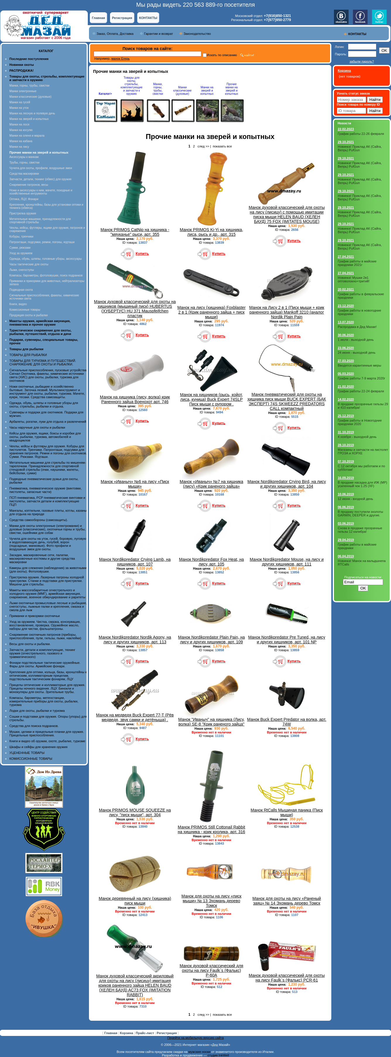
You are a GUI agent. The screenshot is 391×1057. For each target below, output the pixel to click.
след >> (203, 146)
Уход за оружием (20, 253)
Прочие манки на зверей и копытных (231, 89)
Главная (98, 18)
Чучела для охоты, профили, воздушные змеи (40, 168)
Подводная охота (21, 289)
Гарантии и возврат (158, 33)
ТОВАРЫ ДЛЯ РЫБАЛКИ (28, 355)
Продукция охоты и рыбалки (28, 315)
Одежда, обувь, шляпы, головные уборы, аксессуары (45, 258)
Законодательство (197, 33)
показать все (222, 146)
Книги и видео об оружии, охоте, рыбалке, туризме (47, 741)
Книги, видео (18, 304)
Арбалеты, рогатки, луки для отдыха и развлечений (47, 421)
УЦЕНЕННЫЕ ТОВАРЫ (26, 752)
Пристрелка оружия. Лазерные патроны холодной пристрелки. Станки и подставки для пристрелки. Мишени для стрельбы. (46, 580)
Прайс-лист (145, 1033)
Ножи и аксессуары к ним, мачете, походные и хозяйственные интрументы (40, 192)
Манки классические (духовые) (30, 96)
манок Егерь (120, 58)
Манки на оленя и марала (26, 135)
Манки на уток (19, 107)
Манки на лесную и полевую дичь (32, 113)
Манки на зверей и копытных (29, 119)
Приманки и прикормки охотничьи (34, 616)
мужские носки (199, 1051)
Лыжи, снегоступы (21, 269)
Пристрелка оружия (22, 213)
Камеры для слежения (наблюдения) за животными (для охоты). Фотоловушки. (47, 569)
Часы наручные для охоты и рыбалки (37, 427)
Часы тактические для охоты (28, 264)
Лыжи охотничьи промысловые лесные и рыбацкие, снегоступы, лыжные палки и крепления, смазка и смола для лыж (48, 606)
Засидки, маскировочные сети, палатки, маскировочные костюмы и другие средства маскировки (42, 558)
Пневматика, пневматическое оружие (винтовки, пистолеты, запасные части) (45, 490)
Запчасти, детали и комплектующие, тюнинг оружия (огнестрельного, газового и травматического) (42, 653)
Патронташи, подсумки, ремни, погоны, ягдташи (42, 242)
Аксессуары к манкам (24, 157)
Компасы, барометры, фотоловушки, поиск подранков (46, 275)
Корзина (127, 1033)
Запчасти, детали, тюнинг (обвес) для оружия (40, 179)
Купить (142, 253)
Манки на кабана (20, 141)
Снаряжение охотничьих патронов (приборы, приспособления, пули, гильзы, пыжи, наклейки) (45, 636)
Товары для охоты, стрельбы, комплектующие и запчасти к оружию (132, 85)
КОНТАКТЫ (148, 18)
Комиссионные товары (24, 309)
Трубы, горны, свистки (24, 162)
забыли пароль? (361, 61)
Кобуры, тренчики (21, 236)
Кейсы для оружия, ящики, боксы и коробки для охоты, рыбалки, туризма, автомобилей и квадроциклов (45, 437)
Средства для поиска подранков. (34, 726)
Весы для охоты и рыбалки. (30, 644)
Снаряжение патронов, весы (28, 184)
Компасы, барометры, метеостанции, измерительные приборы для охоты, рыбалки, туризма (43, 701)
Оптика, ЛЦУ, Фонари (23, 199)
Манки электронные (23, 91)
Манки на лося (19, 124)
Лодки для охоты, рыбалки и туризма (37, 710)
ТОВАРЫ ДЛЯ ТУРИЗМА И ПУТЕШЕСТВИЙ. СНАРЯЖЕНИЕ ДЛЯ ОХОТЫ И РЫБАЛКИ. (42, 362)
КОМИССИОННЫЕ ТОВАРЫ (30, 758)
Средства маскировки (24, 173)
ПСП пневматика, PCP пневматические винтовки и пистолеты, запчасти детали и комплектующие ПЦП (47, 501)
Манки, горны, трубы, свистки (29, 85)
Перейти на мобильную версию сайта (195, 1037)
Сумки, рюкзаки (19, 247)
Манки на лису (19, 146)
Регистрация (122, 18)
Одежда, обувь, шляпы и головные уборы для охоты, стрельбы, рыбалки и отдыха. (43, 404)
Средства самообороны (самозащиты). (38, 520)
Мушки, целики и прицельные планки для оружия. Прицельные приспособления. (46, 733)
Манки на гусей (19, 102)
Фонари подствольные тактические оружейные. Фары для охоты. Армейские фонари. (44, 664)
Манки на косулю (20, 130)
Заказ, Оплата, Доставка (115, 33)
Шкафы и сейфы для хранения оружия (38, 747)
